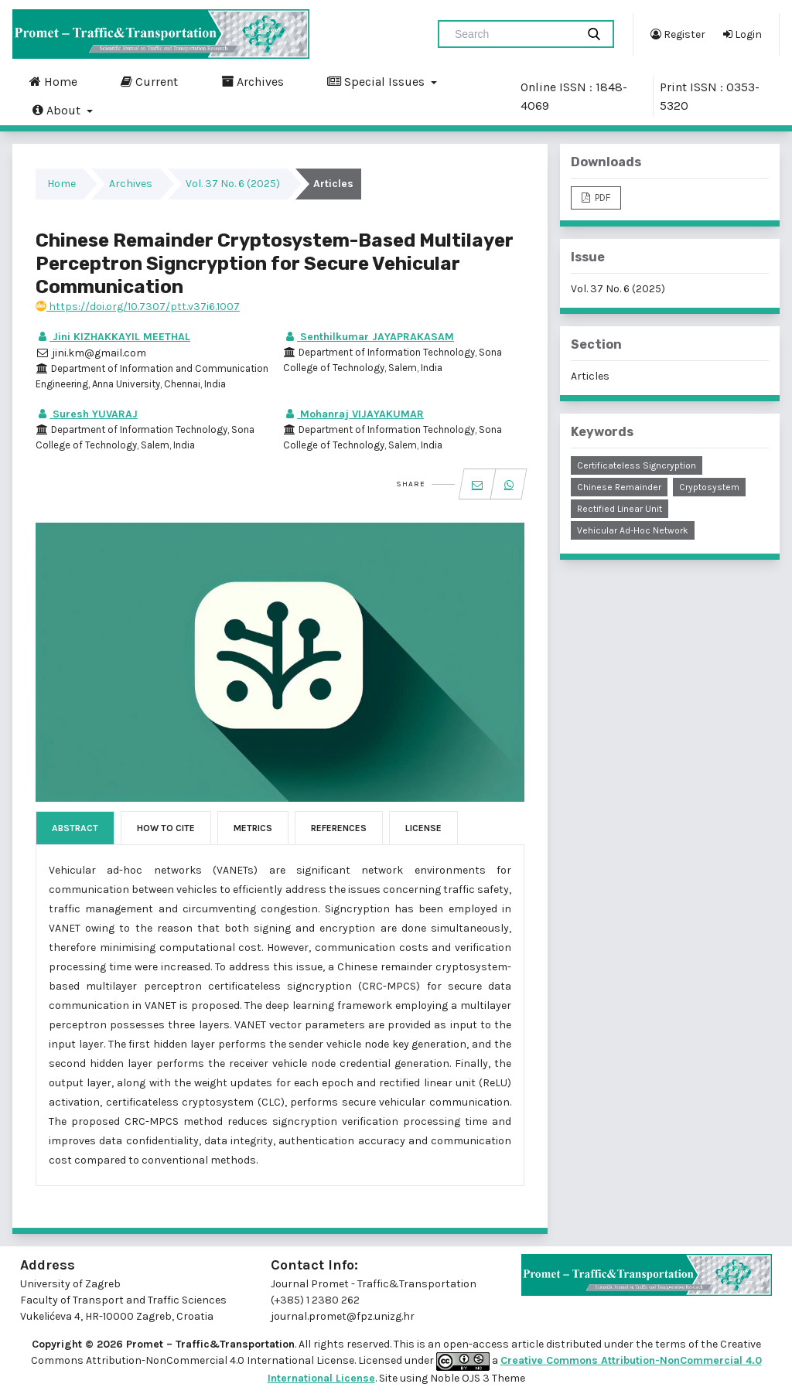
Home (53, 81)
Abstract (75, 828)
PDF (601, 197)
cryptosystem (709, 487)
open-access (477, 1344)
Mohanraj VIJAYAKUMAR (353, 414)
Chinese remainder (619, 487)
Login (742, 34)
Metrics (253, 828)
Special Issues (377, 81)
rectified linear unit (619, 508)
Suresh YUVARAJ (87, 414)
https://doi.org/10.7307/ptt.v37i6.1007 (138, 306)
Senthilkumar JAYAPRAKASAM (368, 336)
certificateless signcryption (636, 465)
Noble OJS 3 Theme (476, 1378)
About (58, 110)
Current (149, 81)
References (339, 828)
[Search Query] (513, 34)
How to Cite (166, 828)
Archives (252, 81)
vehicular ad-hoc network (632, 530)
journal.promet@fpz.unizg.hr (343, 1316)
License (423, 828)
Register (677, 34)
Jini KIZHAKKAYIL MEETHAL (113, 336)
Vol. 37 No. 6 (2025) (233, 183)
